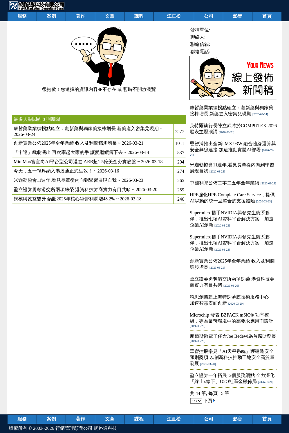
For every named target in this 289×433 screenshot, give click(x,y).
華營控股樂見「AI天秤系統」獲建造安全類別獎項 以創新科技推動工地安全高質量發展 (232, 357)
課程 (139, 16)
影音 (237, 16)
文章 (109, 16)
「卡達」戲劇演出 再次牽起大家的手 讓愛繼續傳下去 (68, 152)
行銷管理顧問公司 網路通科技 (86, 428)
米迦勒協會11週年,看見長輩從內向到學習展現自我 (65, 180)
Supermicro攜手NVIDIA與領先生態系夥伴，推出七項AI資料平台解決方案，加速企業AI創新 (232, 218)
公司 (208, 16)
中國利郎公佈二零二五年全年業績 (224, 182)
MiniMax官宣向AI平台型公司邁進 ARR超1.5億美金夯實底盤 (75, 161)
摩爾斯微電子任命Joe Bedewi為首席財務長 (233, 336)
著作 (80, 16)
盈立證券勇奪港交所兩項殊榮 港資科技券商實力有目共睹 (72, 189)
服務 (22, 16)
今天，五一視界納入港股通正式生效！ (53, 170)
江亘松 (174, 16)
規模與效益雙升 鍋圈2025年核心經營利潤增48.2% (64, 198)
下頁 (209, 400)
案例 (51, 16)
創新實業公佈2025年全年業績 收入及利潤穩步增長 (65, 143)
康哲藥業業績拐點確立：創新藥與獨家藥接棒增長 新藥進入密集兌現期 (86, 128)
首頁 (267, 16)
